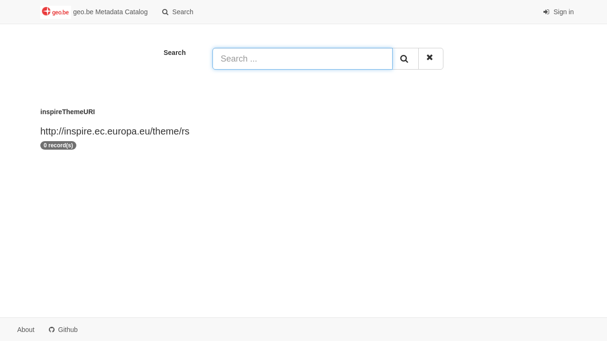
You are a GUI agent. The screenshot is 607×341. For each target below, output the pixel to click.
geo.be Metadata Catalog (93, 12)
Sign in (558, 12)
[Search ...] (302, 59)
